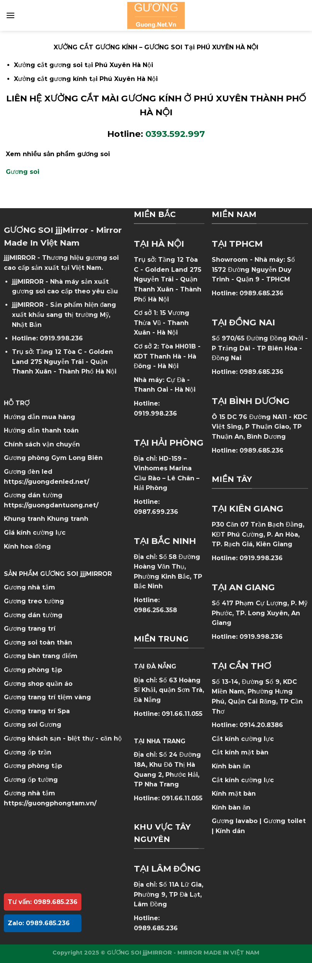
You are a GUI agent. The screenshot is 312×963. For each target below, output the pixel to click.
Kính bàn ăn (231, 766)
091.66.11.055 (182, 713)
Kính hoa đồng (27, 546)
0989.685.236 (156, 928)
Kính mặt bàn (234, 793)
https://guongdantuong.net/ (51, 505)
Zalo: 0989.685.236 (39, 923)
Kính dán (230, 831)
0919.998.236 (61, 338)
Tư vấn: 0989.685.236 (43, 902)
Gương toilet (284, 821)
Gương (50, 724)
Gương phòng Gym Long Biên (53, 457)
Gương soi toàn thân (38, 642)
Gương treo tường (34, 601)
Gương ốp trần (27, 752)
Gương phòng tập (33, 765)
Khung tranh (67, 518)
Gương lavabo (235, 821)
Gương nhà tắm (29, 587)
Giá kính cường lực (35, 532)
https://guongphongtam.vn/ (50, 803)
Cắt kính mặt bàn (240, 752)
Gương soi (22, 171)
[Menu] (10, 15)
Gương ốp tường (31, 779)
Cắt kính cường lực (243, 738)
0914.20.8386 (261, 725)
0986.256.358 (155, 610)
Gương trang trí (30, 628)
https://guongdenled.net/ (46, 481)
